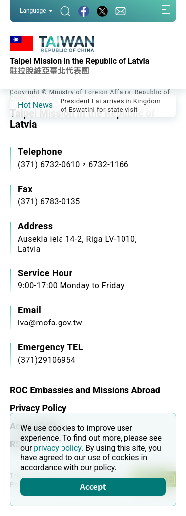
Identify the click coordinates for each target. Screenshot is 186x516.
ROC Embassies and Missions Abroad (85, 390)
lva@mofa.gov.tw (50, 322)
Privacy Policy (38, 408)
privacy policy (57, 447)
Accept (93, 486)
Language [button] (36, 10)
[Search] (65, 11)
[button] (25, 105)
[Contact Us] (120, 11)
